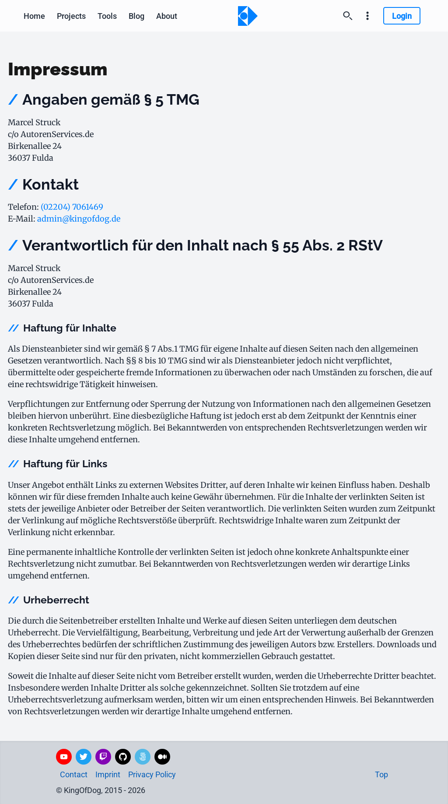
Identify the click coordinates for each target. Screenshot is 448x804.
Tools (107, 16)
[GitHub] (123, 757)
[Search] (348, 16)
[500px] (142, 757)
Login (402, 16)
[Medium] (162, 757)
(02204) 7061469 (72, 207)
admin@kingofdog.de (78, 219)
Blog (136, 16)
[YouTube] (64, 757)
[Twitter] (83, 757)
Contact (74, 774)
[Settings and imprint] (367, 16)
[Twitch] (103, 757)
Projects (71, 16)
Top (381, 774)
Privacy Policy (152, 774)
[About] (166, 16)
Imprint (107, 774)
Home (34, 16)
